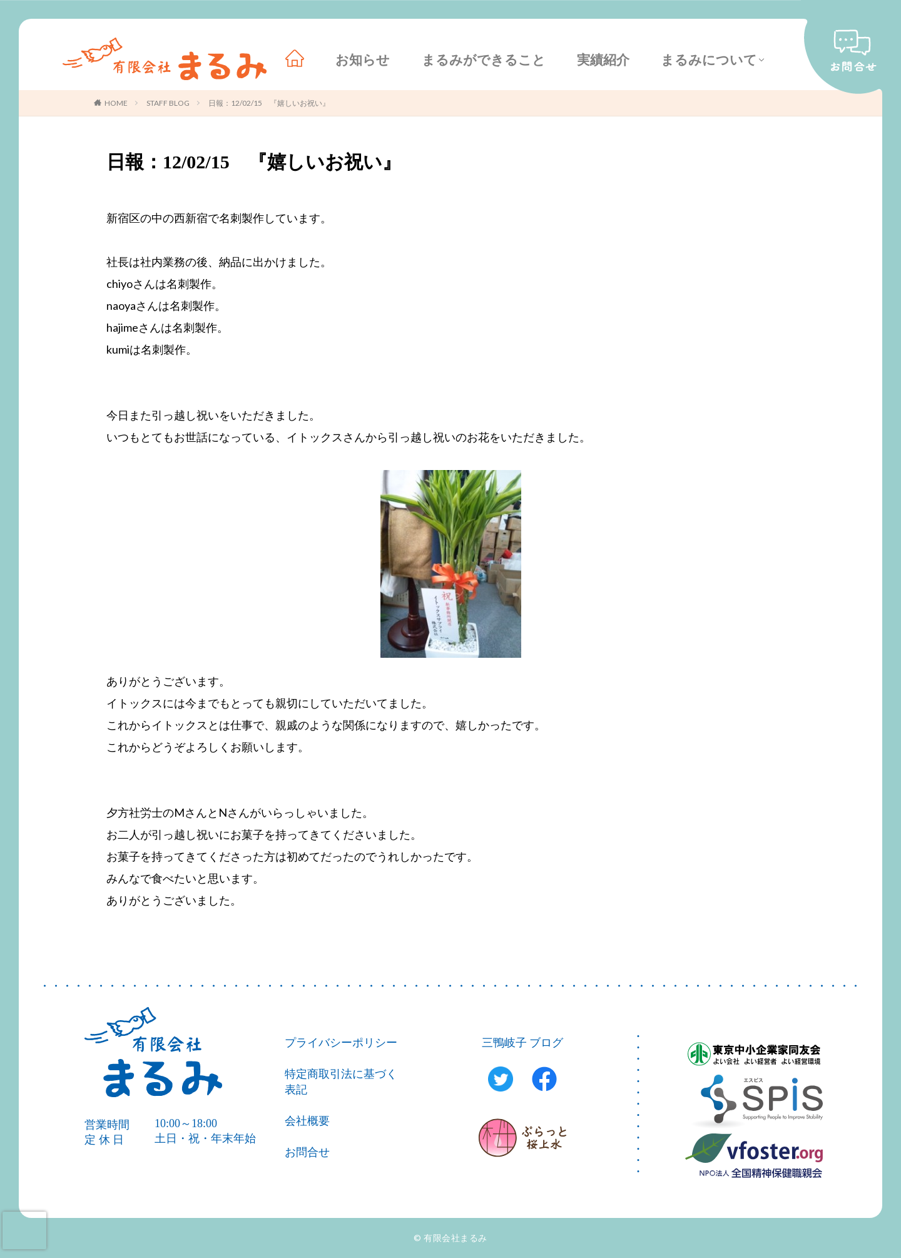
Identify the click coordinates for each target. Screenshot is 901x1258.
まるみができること (484, 60)
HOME (116, 103)
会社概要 (307, 1121)
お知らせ (362, 60)
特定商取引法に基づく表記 (341, 1082)
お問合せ (307, 1152)
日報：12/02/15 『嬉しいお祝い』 (269, 103)
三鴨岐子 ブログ (523, 1042)
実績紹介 (603, 60)
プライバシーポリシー (341, 1042)
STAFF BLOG (168, 103)
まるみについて (709, 60)
